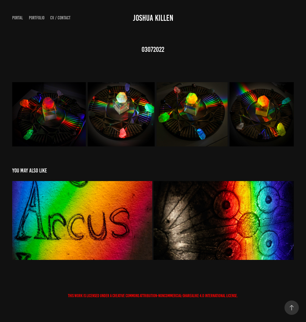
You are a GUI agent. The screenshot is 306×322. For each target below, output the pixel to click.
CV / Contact (60, 17)
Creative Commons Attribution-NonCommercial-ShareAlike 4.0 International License (174, 295)
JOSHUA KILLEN (153, 17)
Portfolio (36, 17)
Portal (17, 17)
